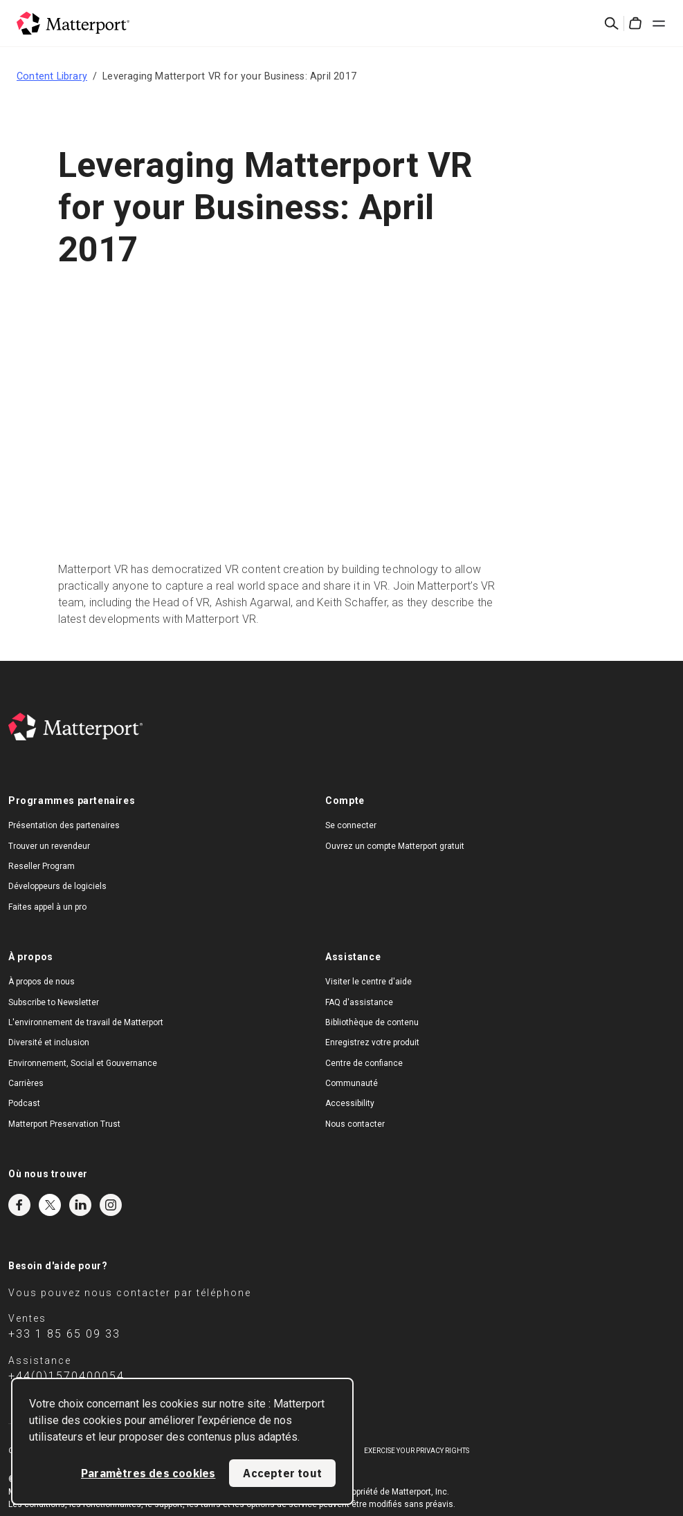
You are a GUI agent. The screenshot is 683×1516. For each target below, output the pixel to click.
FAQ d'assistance (359, 1002)
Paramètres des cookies (148, 1473)
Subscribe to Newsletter (53, 1002)
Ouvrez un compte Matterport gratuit (394, 846)
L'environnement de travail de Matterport (85, 1022)
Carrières (26, 1083)
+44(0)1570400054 (66, 1376)
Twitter (50, 1205)
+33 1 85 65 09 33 (64, 1333)
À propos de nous (41, 981)
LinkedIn (80, 1205)
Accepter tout (282, 1473)
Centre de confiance (364, 1063)
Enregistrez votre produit (372, 1042)
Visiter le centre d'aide (368, 981)
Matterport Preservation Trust (64, 1124)
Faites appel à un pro (47, 907)
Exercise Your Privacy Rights (416, 1450)
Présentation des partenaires (64, 825)
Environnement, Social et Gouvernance (82, 1063)
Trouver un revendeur (49, 846)
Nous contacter (355, 1124)
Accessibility (349, 1103)
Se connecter (350, 825)
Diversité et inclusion (48, 1042)
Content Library (52, 76)
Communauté (351, 1083)
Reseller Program (41, 866)
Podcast (24, 1103)
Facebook (19, 1205)
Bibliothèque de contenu (372, 1022)
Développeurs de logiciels (57, 886)
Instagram (111, 1205)
